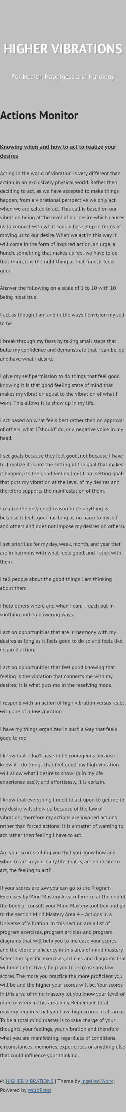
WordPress (39, 1090)
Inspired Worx (97, 1081)
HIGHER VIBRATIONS (63, 48)
